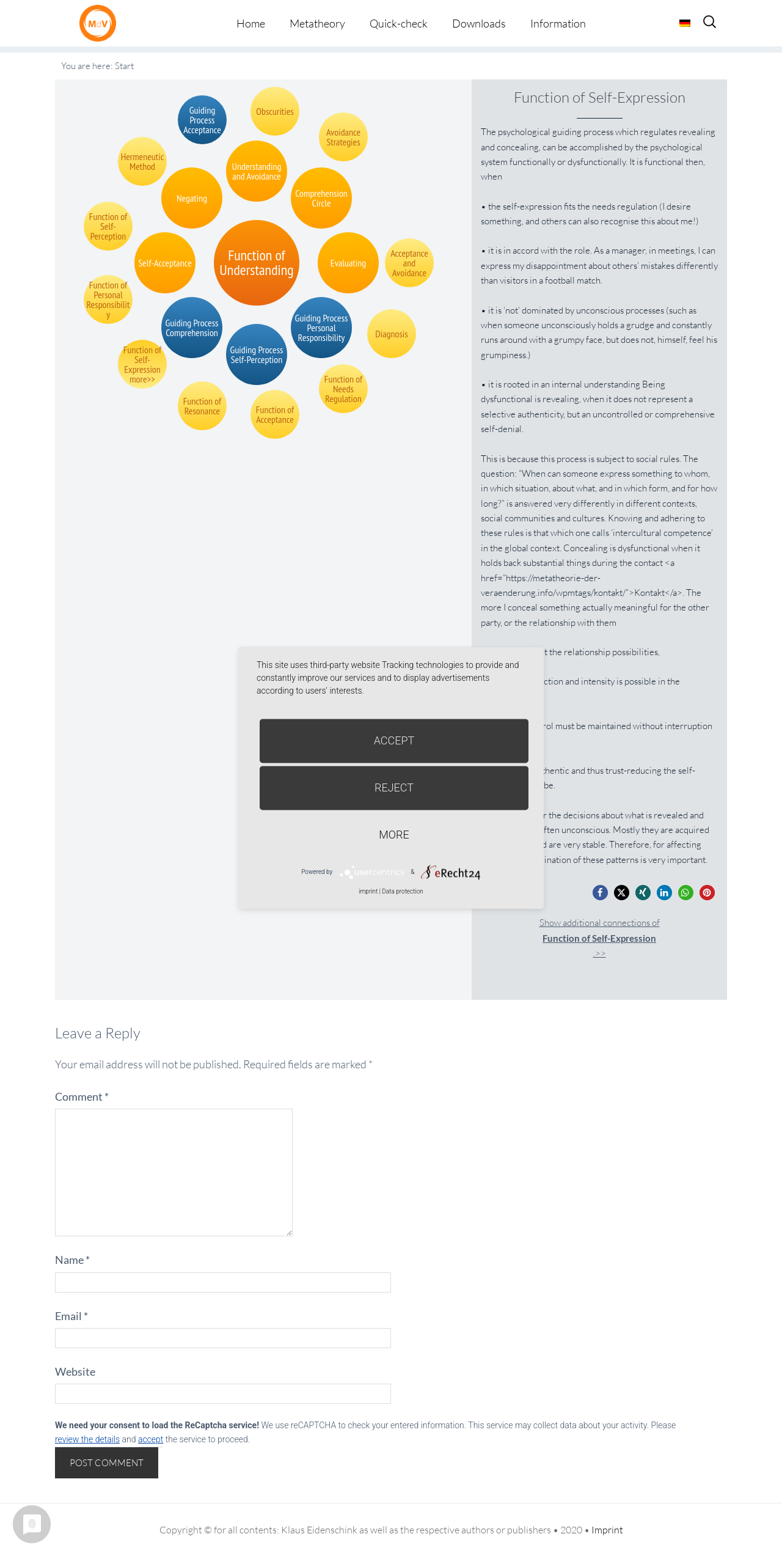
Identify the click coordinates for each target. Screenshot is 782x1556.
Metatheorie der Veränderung (101, 23)
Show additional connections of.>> (599, 938)
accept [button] (150, 1439)
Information (558, 23)
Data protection (402, 891)
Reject (394, 787)
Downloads (479, 23)
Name (72, 1259)
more (394, 834)
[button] (600, 892)
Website (75, 1371)
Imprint (607, 1530)
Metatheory (317, 23)
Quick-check (399, 23)
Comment (82, 1096)
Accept (394, 740)
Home (250, 23)
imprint (368, 891)
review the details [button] (87, 1439)
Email (71, 1316)
